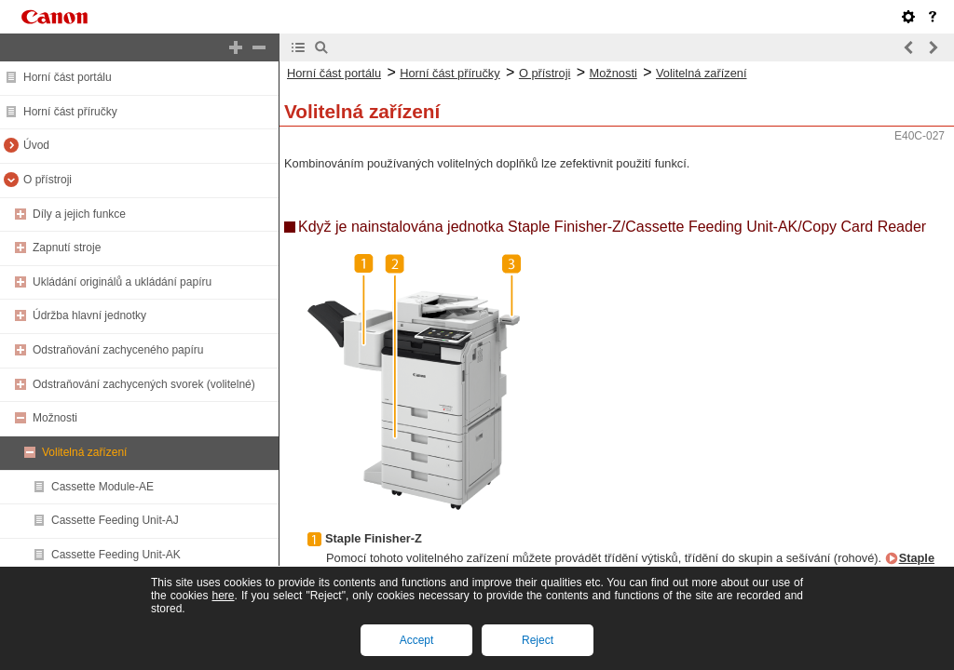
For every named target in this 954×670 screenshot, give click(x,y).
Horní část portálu (67, 77)
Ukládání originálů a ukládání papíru (122, 281)
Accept (417, 640)
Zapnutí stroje (67, 247)
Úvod (36, 145)
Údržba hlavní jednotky (89, 315)
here (222, 595)
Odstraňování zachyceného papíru (118, 349)
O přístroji (47, 179)
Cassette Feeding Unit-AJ (115, 520)
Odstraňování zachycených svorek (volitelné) (144, 384)
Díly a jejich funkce (79, 214)
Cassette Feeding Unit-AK (116, 554)
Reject (537, 640)
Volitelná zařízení (84, 452)
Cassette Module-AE (102, 486)
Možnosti (55, 417)
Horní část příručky (70, 111)
